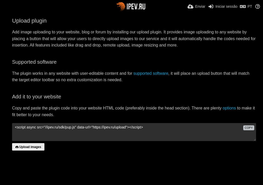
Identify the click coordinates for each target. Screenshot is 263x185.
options (229, 108)
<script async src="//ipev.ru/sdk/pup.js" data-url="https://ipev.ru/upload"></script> (134, 132)
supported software (150, 73)
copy (249, 127)
